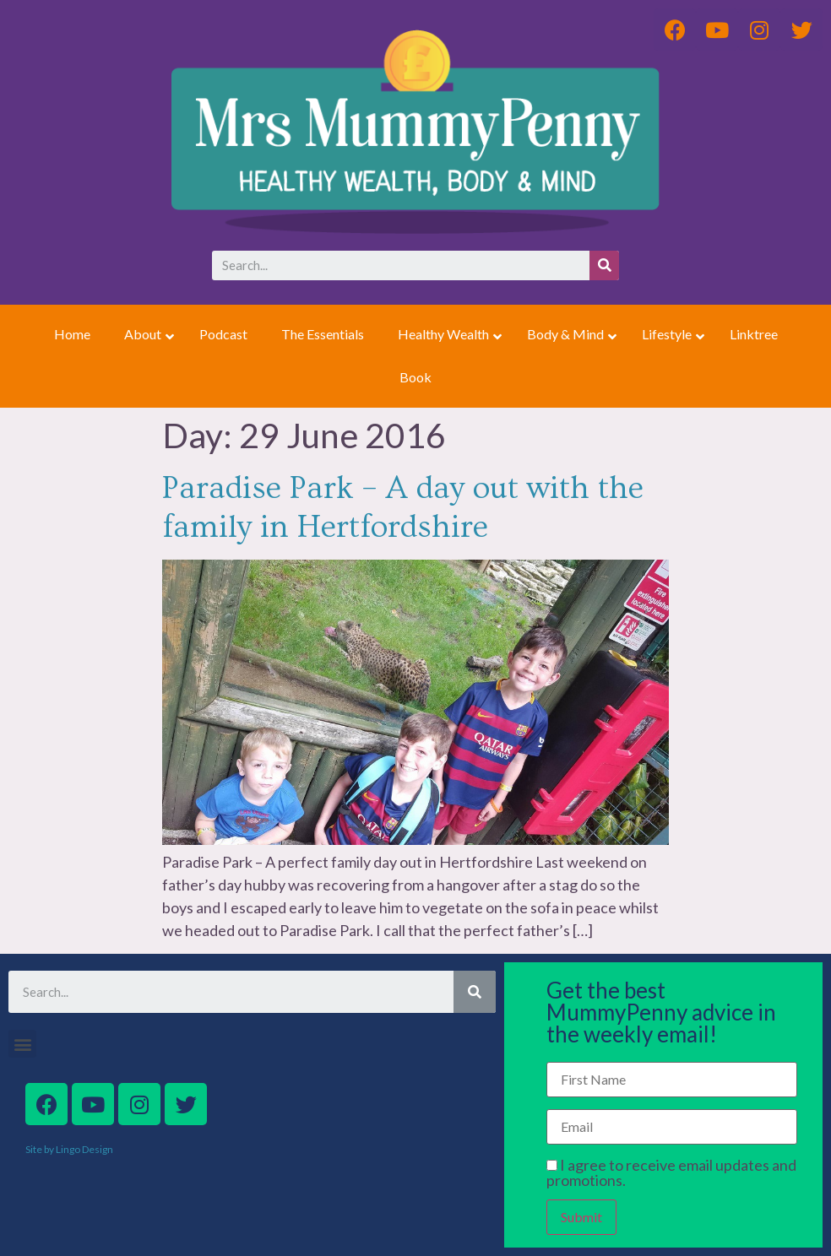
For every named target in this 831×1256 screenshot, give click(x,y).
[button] (22, 1044)
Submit (581, 1217)
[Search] (604, 265)
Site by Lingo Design (69, 1149)
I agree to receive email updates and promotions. (671, 1172)
